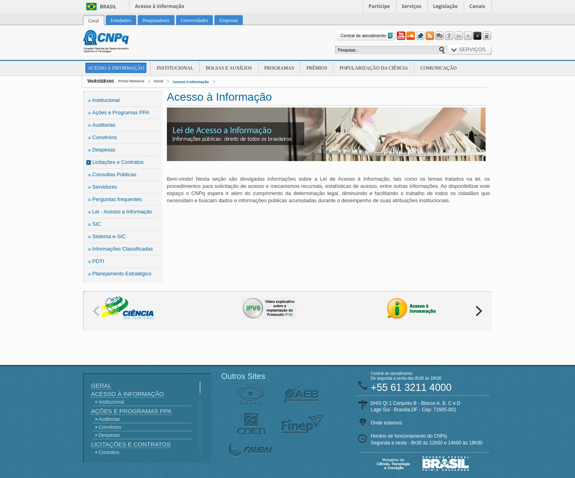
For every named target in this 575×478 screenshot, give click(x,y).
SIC (96, 224)
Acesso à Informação (116, 68)
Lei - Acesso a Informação (122, 212)
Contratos (109, 452)
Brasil (108, 6)
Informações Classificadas (122, 249)
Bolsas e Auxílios (229, 68)
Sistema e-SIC (109, 236)
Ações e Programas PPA (120, 113)
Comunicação (438, 68)
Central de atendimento (368, 36)
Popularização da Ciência (373, 68)
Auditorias (103, 125)
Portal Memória (131, 81)
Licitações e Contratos (118, 162)
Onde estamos (386, 423)
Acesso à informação (159, 6)
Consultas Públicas (114, 174)
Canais (477, 6)
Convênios (104, 137)
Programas (279, 68)
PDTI (98, 261)
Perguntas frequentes (117, 199)
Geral (158, 81)
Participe (379, 6)
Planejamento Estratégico (121, 274)
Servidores (104, 187)
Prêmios (316, 68)
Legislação (445, 6)
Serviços (411, 6)
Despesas (103, 150)
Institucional (175, 68)
